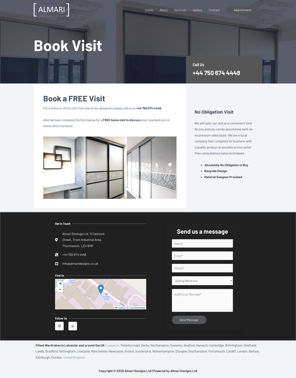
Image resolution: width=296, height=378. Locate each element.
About (164, 10)
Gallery (197, 10)
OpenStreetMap (136, 308)
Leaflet (118, 308)
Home (149, 10)
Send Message (189, 322)
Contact (214, 10)
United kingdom (74, 359)
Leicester (113, 347)
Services (180, 10)
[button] (60, 285)
